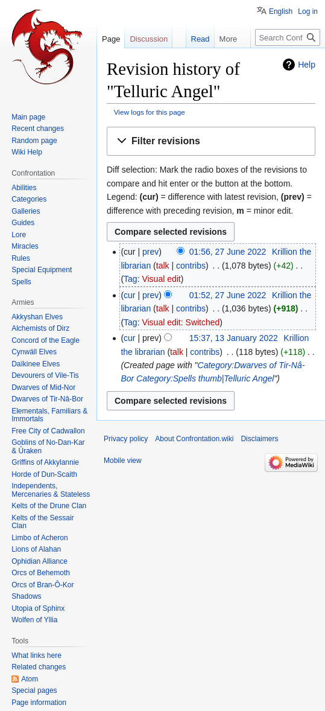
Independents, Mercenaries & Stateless (50, 490)
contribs (191, 265)
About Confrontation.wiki (194, 439)
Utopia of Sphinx (38, 608)
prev (150, 252)
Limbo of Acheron (39, 538)
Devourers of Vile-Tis (44, 375)
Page (111, 38)
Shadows (26, 596)
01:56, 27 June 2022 (228, 252)
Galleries (25, 211)
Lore (18, 235)
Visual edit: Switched (180, 322)
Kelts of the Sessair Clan (42, 522)
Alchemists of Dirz (40, 328)
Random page (34, 140)
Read (189, 38)
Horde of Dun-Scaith (44, 474)
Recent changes (37, 128)
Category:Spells (166, 378)
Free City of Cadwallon (47, 431)
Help (306, 64)
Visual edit (161, 279)
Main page (28, 117)
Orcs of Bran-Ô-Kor (42, 585)
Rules (20, 258)
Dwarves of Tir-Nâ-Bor (47, 399)
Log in (308, 11)
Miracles (25, 246)
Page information (38, 702)
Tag (130, 279)
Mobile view (123, 460)
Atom (29, 679)
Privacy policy (126, 439)
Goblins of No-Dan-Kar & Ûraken (47, 446)
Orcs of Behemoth (40, 573)
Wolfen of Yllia (34, 620)
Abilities (23, 187)
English (280, 11)
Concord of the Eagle (45, 340)
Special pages (34, 690)
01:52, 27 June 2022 (228, 295)
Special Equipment (41, 270)
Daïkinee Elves (35, 364)
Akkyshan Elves (37, 317)
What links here (36, 655)
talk (162, 265)
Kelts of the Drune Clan (48, 506)
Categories (28, 199)
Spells (21, 282)
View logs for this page (149, 112)
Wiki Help (26, 152)
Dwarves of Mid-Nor (43, 387)
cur (129, 295)
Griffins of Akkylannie (45, 462)
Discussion (149, 38)
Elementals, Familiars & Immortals (49, 415)
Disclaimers (259, 439)
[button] (211, 141)
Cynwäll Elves (34, 352)
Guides (22, 222)
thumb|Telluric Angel (236, 378)
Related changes (38, 667)
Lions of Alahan (36, 549)
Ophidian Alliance (39, 561)
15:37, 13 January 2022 (233, 338)
